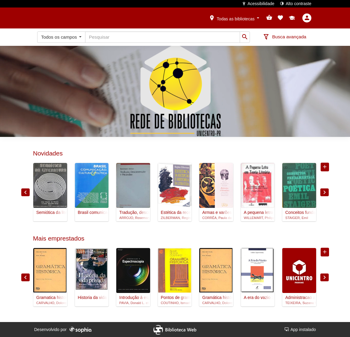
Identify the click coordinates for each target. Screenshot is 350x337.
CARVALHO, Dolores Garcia (50, 303)
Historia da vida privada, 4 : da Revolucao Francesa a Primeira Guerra (92, 297)
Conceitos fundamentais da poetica (299, 212)
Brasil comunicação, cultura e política (92, 212)
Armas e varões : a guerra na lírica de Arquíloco (216, 212)
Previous (25, 192)
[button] (234, 17)
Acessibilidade (258, 3)
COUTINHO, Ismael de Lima (175, 303)
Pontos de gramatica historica (175, 297)
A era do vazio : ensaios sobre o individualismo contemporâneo (258, 297)
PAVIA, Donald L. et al (133, 303)
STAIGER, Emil (296, 218)
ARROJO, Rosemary (133, 218)
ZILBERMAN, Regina (175, 218)
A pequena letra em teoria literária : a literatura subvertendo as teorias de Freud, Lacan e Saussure (258, 212)
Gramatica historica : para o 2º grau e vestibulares (50, 297)
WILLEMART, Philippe (258, 218)
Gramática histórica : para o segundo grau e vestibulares (216, 297)
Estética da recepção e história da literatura (175, 212)
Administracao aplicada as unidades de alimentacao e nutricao (299, 297)
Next (324, 192)
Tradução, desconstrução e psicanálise (133, 212)
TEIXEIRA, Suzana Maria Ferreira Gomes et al (299, 303)
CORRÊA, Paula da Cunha (216, 218)
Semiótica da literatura (50, 212)
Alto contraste (295, 3)
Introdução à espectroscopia (133, 297)
